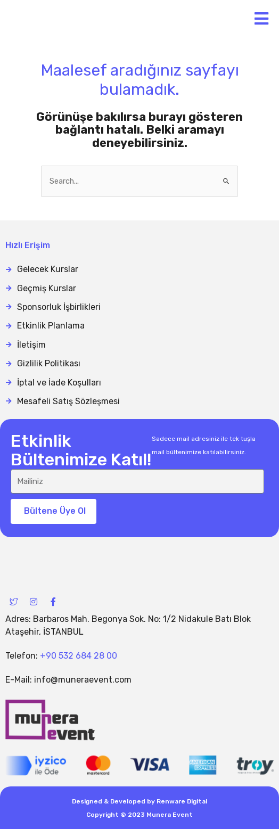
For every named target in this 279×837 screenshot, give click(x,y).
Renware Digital (182, 809)
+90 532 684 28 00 (78, 664)
